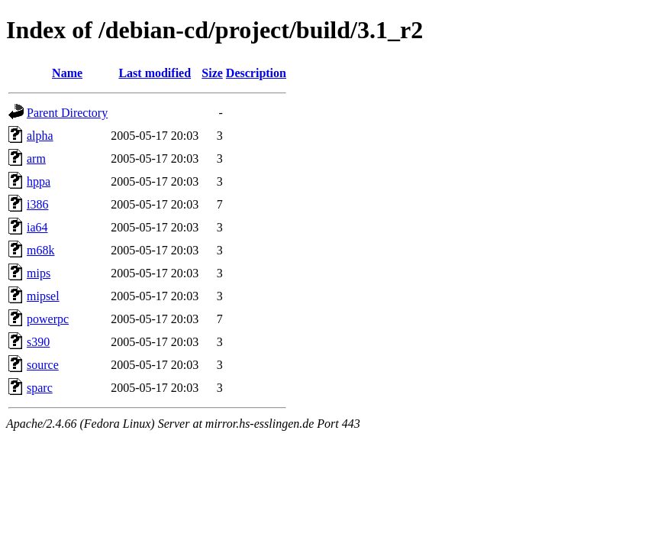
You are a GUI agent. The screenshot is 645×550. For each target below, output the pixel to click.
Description (256, 72)
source (43, 364)
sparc (40, 387)
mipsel (43, 296)
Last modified (154, 72)
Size (212, 72)
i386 (37, 204)
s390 (38, 341)
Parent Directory (67, 112)
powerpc (48, 318)
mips (38, 273)
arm (36, 158)
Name (67, 72)
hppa (38, 181)
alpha (40, 135)
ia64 (37, 227)
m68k (40, 250)
